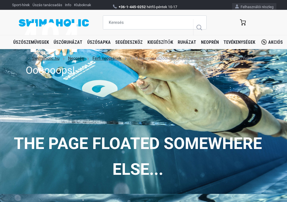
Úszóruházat (68, 42)
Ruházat (187, 42)
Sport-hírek (21, 5)
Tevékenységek (239, 42)
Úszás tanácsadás (47, 5)
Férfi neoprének (106, 58)
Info (68, 5)
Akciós (272, 42)
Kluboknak (82, 5)
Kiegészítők (160, 42)
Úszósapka (99, 42)
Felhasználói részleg (254, 6)
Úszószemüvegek (31, 42)
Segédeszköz (129, 42)
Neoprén (210, 42)
